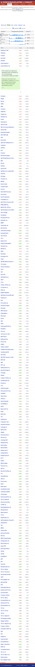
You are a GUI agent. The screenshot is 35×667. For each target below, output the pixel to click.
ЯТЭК (2, 411)
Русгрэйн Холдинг (5, 305)
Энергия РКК (4, 530)
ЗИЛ (2, 272)
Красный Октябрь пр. (6, 471)
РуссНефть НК (4, 256)
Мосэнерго (3, 315)
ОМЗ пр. (3, 478)
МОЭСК (2, 375)
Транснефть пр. (4, 225)
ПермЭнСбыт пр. (5, 517)
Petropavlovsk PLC (5, 217)
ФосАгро (3, 153)
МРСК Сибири (4, 463)
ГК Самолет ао (4, 287)
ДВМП (2, 222)
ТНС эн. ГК (3, 652)
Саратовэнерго (4, 639)
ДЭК (2, 559)
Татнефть (3, 109)
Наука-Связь (4, 396)
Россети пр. (3, 341)
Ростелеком (3, 194)
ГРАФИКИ (16, 4)
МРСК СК (3, 646)
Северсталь (3, 114)
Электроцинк (4, 494)
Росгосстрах (4, 481)
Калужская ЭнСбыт (5, 424)
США (12, 25)
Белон (2, 318)
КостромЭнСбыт (5, 641)
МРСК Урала (4, 486)
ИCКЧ (2, 279)
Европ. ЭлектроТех (5, 644)
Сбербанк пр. (4, 116)
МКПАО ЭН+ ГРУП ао (6, 207)
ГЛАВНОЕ (3, 4)
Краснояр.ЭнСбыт (5, 548)
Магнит (2, 101)
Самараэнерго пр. (5, 540)
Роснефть (3, 96)
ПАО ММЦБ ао (4, 403)
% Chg (20, 47)
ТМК (2, 137)
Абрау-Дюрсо (4, 313)
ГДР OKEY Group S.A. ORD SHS (8, 357)
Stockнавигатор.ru (8, 665)
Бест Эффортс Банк (5, 659)
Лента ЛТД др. (4, 212)
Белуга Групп (4, 184)
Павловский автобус (6, 574)
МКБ (2, 160)
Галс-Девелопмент (5, 649)
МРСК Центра (4, 310)
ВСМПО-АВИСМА (5, 292)
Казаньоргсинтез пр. (6, 390)
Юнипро (3, 166)
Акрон (2, 259)
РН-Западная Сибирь (6, 618)
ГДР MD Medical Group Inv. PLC (8, 261)
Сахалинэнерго (4, 592)
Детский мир (4, 228)
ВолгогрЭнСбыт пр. (5, 605)
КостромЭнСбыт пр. (5, 600)
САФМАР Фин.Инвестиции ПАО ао (8, 349)
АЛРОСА (3, 147)
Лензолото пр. (4, 465)
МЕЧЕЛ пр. (3, 248)
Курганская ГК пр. (5, 602)
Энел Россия (4, 235)
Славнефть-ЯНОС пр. (6, 628)
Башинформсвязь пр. (6, 507)
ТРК (2, 525)
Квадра (2, 432)
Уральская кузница (5, 502)
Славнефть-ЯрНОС (5, 491)
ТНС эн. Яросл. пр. (5, 654)
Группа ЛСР (3, 168)
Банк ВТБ (3, 58)
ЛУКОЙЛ (3, 60)
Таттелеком (3, 264)
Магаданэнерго (4, 509)
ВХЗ (2, 561)
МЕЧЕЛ (2, 181)
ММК (2, 106)
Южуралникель (4, 442)
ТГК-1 (2, 238)
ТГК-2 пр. (3, 331)
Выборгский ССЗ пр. (6, 590)
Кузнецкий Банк (4, 233)
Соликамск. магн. (5, 422)
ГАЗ (2, 473)
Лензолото (3, 383)
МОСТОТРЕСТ (4, 447)
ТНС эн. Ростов (4, 610)
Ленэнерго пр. (4, 246)
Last (27, 47)
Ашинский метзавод (5, 230)
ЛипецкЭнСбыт (4, 453)
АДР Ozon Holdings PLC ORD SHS (8, 142)
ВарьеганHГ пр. (4, 409)
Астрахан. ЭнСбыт (5, 595)
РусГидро (3, 176)
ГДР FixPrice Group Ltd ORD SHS (8, 202)
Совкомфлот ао (4, 199)
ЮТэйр (2, 551)
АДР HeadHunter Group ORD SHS (8, 520)
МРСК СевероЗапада (6, 538)
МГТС (2, 458)
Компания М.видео (5, 132)
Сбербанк (3, 53)
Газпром (3, 55)
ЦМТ (2, 362)
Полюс (2, 119)
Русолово (3, 308)
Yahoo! (25, 665)
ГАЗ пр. (2, 608)
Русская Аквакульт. (5, 266)
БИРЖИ (9, 4)
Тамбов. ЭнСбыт (5, 347)
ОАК (2, 300)
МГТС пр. (3, 365)
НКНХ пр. (3, 290)
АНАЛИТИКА (31, 4)
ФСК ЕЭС (3, 173)
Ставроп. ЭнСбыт (5, 626)
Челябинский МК (5, 352)
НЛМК (2, 103)
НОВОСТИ (23, 4)
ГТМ (2, 385)
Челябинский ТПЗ (5, 380)
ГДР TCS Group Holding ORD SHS (8, 127)
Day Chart (23, 28)
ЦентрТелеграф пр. (5, 370)
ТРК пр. (2, 613)
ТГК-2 (2, 282)
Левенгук (3, 398)
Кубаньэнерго (4, 657)
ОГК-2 (2, 269)
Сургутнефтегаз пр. (5, 65)
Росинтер (3, 564)
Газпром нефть (4, 186)
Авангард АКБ (4, 440)
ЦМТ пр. (3, 468)
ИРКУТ (2, 406)
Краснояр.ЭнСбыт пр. (6, 496)
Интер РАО (3, 140)
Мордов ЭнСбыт (5, 621)
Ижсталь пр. (4, 437)
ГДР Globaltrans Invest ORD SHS (8, 209)
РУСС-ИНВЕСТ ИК (5, 579)
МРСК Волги (4, 336)
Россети (3, 189)
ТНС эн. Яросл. (4, 597)
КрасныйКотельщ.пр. (6, 191)
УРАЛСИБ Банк (4, 476)
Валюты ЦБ (3, 25)
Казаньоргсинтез (5, 434)
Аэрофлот (3, 145)
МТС (2, 150)
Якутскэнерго (4, 445)
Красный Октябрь (5, 533)
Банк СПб (3, 274)
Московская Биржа (5, 155)
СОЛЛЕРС (3, 393)
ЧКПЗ (2, 577)
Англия (15, 25)
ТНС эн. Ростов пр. (5, 571)
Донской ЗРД (4, 582)
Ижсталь (3, 535)
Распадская (3, 215)
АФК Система (4, 124)
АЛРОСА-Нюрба (5, 388)
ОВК (2, 321)
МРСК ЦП (3, 359)
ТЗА (2, 416)
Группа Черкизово (5, 197)
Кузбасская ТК (4, 450)
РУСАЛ (2, 163)
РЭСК (2, 323)
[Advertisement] (17, 17)
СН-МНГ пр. (3, 504)
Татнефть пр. (4, 178)
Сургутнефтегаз (4, 63)
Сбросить (28, 31)
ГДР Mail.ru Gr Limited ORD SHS (8, 171)
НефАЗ (2, 460)
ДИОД (2, 528)
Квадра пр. (3, 636)
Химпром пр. (4, 419)
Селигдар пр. (4, 427)
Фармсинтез (4, 297)
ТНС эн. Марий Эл (5, 615)
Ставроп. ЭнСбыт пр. (6, 378)
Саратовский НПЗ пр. (6, 326)
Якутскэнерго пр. (5, 543)
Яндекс (2, 98)
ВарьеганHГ (3, 429)
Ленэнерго (3, 354)
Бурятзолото (4, 241)
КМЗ (2, 631)
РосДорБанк (4, 556)
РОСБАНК (3, 328)
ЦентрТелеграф (4, 401)
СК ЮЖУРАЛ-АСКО (5, 489)
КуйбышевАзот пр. (5, 367)
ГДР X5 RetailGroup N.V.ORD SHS (8, 158)
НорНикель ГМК (4, 50)
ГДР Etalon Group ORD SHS (7, 295)
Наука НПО (3, 546)
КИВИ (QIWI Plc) (4, 204)
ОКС (2, 634)
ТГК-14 (2, 515)
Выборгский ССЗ (5, 455)
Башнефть (3, 253)
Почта (33, 665)
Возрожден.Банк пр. (5, 587)
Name (2, 47)
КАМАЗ (2, 344)
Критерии (16, 28)
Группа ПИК (3, 129)
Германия (20, 25)
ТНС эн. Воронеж (5, 499)
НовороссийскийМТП (6, 243)
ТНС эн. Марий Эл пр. (6, 623)
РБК (2, 584)
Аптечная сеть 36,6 (5, 334)
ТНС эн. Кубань (4, 569)
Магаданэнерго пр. (5, 566)
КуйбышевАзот (4, 339)
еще (24, 25)
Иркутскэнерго (4, 512)
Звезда (2, 553)
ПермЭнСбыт (4, 522)
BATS (22, 665)
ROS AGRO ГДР (4, 135)
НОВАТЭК (3, 111)
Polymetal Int (4, 122)
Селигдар (3, 372)
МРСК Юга (3, 414)
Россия (8, 25)
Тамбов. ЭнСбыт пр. (5, 284)
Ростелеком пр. (4, 303)
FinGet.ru (19, 9)
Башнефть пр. (4, 220)
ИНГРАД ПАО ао (5, 277)
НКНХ (2, 251)
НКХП (2, 484)
